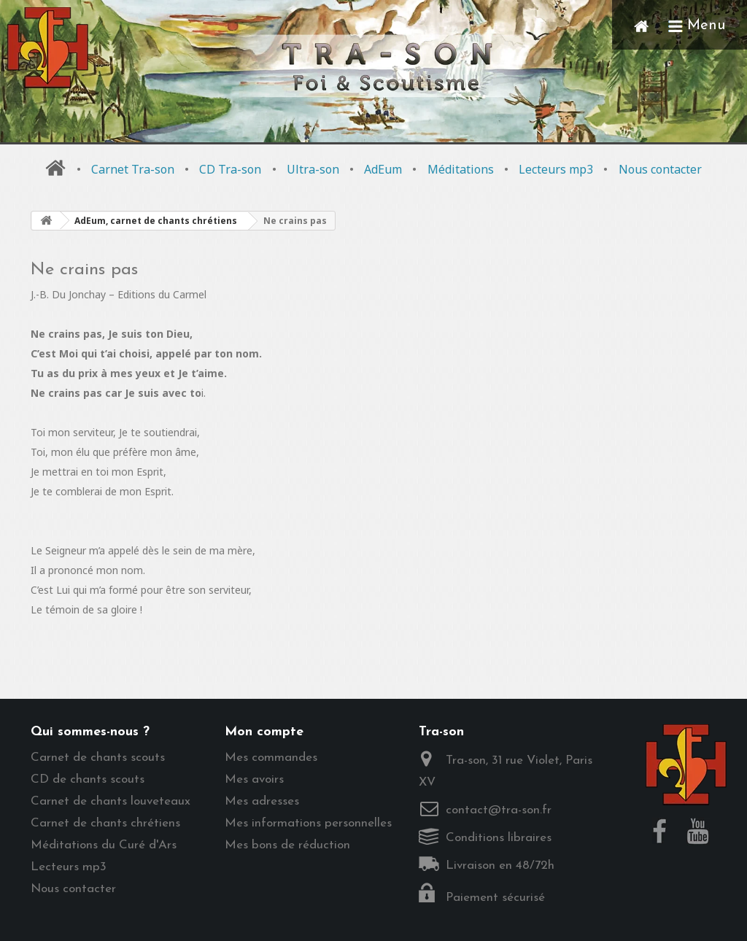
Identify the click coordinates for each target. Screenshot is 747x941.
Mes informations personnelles (308, 823)
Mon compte (264, 732)
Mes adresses (262, 801)
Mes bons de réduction (287, 845)
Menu (696, 25)
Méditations (460, 169)
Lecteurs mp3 (556, 169)
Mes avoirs (254, 779)
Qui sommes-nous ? (90, 732)
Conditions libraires (498, 838)
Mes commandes (271, 757)
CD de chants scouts (87, 779)
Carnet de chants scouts (98, 757)
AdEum (383, 169)
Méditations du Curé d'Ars (104, 845)
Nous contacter (660, 169)
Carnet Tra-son (132, 169)
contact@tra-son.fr (498, 810)
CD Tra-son (230, 169)
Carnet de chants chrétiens (105, 823)
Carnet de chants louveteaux (110, 801)
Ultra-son (313, 169)
